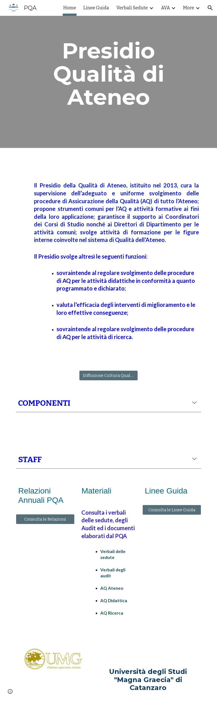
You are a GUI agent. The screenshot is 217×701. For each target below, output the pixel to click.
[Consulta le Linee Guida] (172, 509)
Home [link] (69, 7)
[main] (108, 74)
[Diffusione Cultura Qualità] (108, 375)
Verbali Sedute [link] (132, 7)
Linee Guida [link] (96, 7)
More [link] (188, 7)
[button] (210, 8)
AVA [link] (165, 7)
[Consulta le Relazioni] (45, 519)
